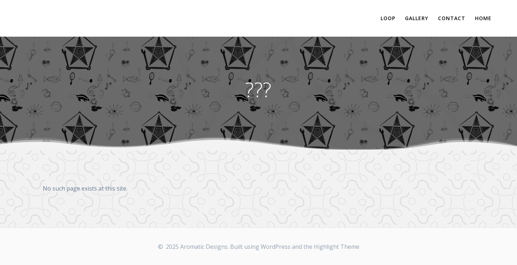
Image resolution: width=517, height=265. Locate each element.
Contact (451, 18)
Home (483, 18)
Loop (388, 18)
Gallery (416, 18)
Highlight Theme (336, 247)
